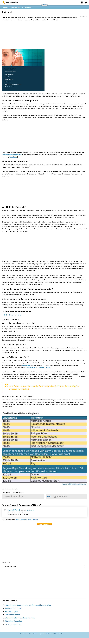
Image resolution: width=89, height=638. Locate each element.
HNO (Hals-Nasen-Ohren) (14, 7)
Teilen (49, 496)
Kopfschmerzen (31, 367)
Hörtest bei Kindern (12, 615)
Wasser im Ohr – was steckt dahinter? (20, 618)
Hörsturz (5, 154)
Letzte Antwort (30, 510)
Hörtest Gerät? (14, 510)
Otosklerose (13, 157)
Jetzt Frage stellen (44, 524)
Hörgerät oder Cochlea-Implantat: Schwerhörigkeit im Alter (28, 605)
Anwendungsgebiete (10, 71)
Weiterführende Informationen (12, 84)
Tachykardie (26, 365)
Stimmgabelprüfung (12, 624)
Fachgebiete (5, 7)
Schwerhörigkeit (11, 611)
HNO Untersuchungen (26, 7)
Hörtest (35, 519)
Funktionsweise (9, 74)
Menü (44, 4)
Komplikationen (9, 79)
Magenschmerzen (44, 367)
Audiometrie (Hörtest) (13, 608)
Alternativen (8, 82)
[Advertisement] (28, 30)
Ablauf (7, 76)
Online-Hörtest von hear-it (12, 315)
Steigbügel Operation (13, 621)
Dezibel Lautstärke (10, 86)
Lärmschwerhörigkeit (15, 154)
